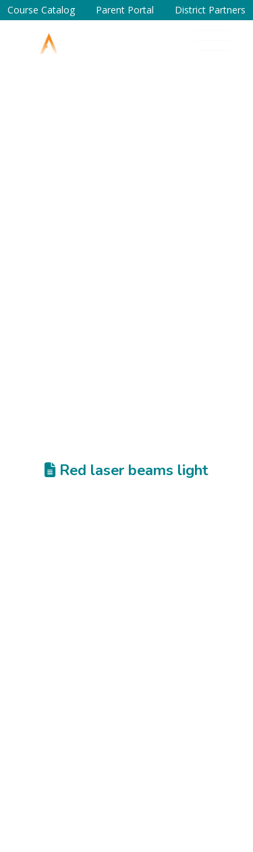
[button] (212, 40)
